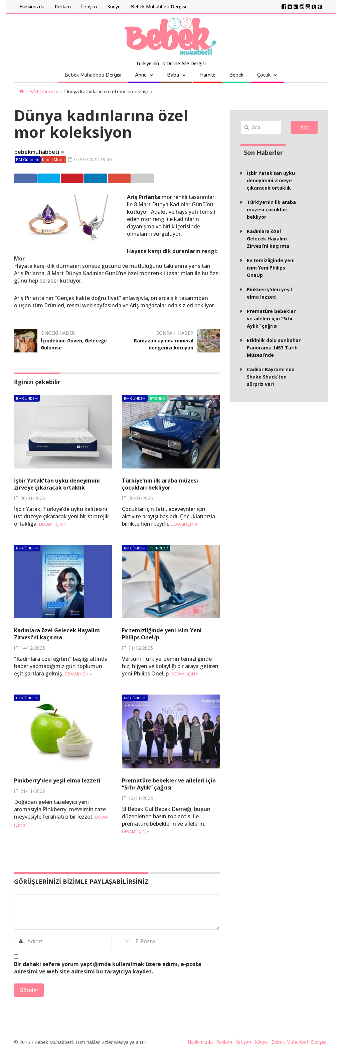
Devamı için (52, 525)
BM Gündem (44, 91)
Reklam (63, 6)
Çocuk (264, 75)
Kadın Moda (53, 160)
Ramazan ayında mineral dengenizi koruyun (160, 344)
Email (199, 179)
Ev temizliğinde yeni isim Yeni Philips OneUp (165, 634)
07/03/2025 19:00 (92, 159)
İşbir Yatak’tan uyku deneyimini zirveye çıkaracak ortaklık (61, 484)
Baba (173, 75)
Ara (304, 127)
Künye (114, 6)
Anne (141, 75)
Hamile (207, 75)
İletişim (89, 6)
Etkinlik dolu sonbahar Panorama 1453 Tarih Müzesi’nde (274, 347)
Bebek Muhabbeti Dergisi (158, 6)
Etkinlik (157, 399)
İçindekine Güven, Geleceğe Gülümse (66, 344)
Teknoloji (159, 549)
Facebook (29, 179)
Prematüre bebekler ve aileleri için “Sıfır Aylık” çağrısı (167, 784)
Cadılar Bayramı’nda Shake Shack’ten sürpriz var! (271, 376)
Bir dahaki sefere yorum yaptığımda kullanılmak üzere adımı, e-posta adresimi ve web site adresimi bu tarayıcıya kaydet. (107, 968)
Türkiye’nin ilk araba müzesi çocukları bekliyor (163, 484)
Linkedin (132, 179)
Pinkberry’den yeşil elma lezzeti (61, 781)
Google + (166, 179)
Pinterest (98, 179)
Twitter (63, 179)
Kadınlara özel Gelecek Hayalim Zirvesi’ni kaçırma (61, 634)
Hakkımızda (31, 6)
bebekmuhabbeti (36, 152)
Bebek (236, 75)
